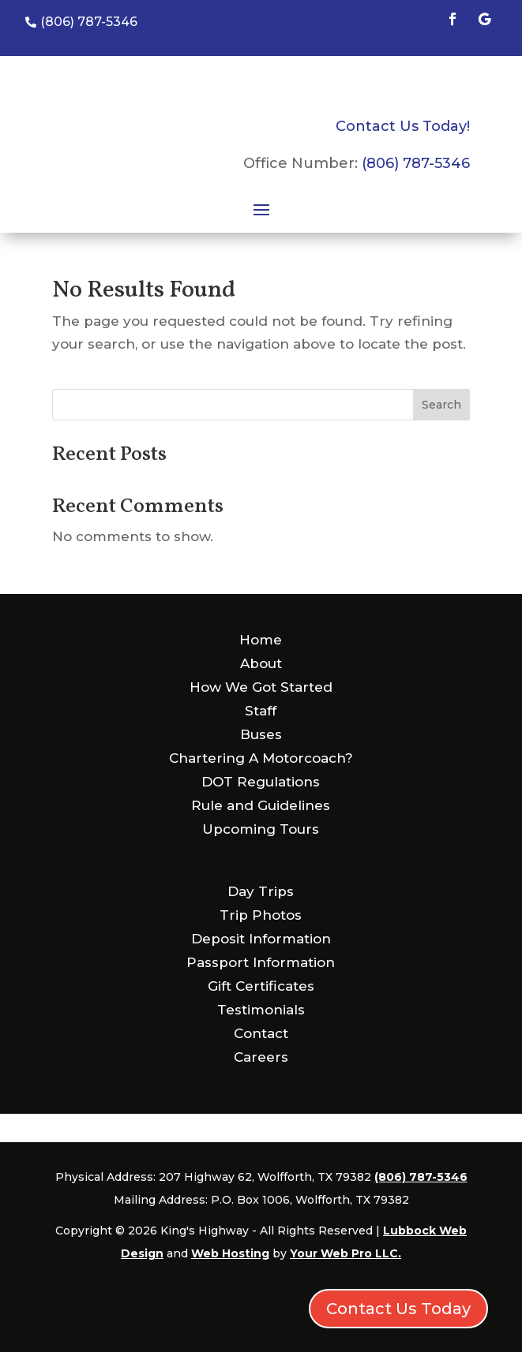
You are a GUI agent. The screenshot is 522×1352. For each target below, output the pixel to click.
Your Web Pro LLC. (345, 1253)
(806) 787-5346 (416, 163)
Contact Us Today (398, 1308)
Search (441, 405)
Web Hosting (230, 1253)
